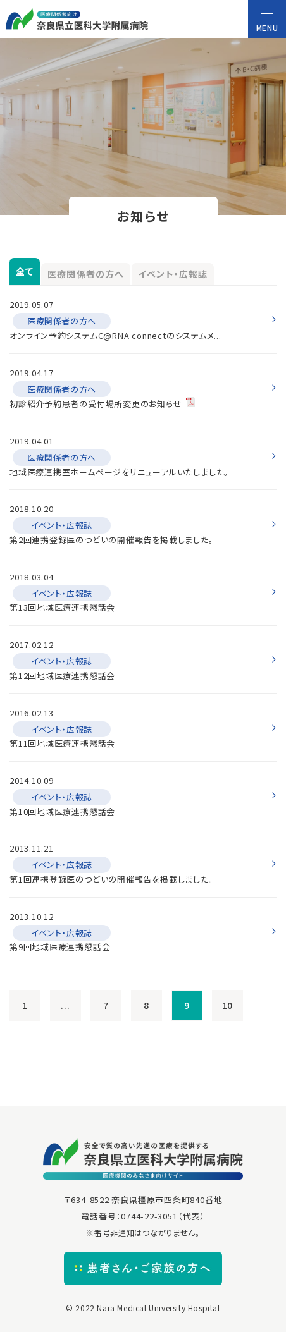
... (65, 1005)
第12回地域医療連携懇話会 (62, 675)
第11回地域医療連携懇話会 (62, 743)
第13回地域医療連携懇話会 (62, 607)
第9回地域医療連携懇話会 (59, 947)
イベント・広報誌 (173, 273)
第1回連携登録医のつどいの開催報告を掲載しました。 (111, 879)
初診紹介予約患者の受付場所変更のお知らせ (95, 404)
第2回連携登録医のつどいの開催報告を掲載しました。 (111, 540)
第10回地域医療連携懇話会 (62, 811)
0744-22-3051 (149, 1216)
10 (227, 1005)
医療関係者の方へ (85, 273)
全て (25, 271)
